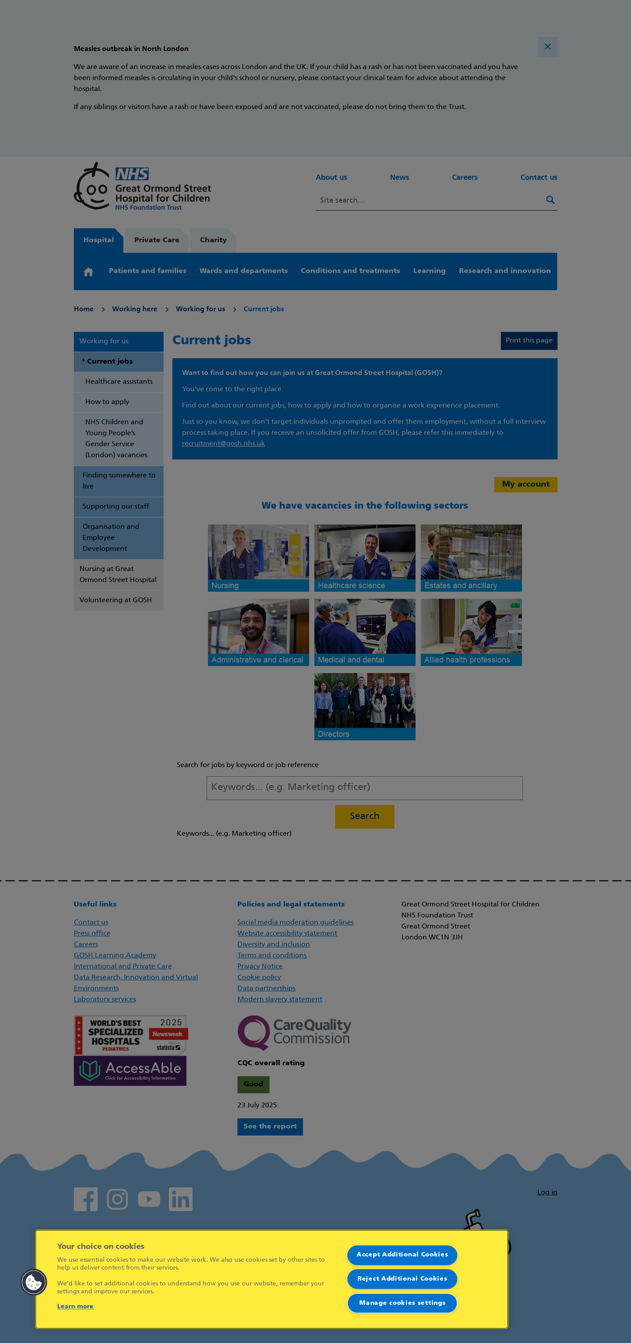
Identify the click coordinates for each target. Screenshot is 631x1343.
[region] (271, 1279)
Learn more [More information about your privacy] (75, 1306)
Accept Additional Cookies (403, 1255)
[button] (34, 1282)
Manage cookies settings (402, 1303)
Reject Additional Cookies (402, 1279)
